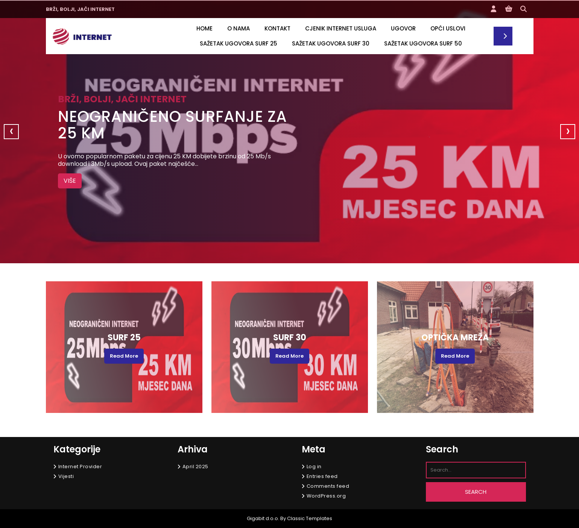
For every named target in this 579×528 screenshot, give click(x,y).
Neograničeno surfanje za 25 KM (172, 125)
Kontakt (277, 28)
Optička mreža (455, 337)
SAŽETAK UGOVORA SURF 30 (330, 43)
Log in (314, 466)
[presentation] (11, 131)
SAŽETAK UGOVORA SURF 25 (238, 43)
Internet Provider (80, 466)
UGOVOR (403, 28)
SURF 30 (289, 337)
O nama (238, 28)
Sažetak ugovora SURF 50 (423, 43)
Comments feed (328, 486)
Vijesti (66, 476)
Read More (124, 356)
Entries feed (322, 476)
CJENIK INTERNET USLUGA (340, 28)
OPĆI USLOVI (447, 28)
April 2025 (195, 466)
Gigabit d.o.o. (263, 518)
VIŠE (73, 180)
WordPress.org (326, 495)
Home (204, 28)
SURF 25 (124, 337)
